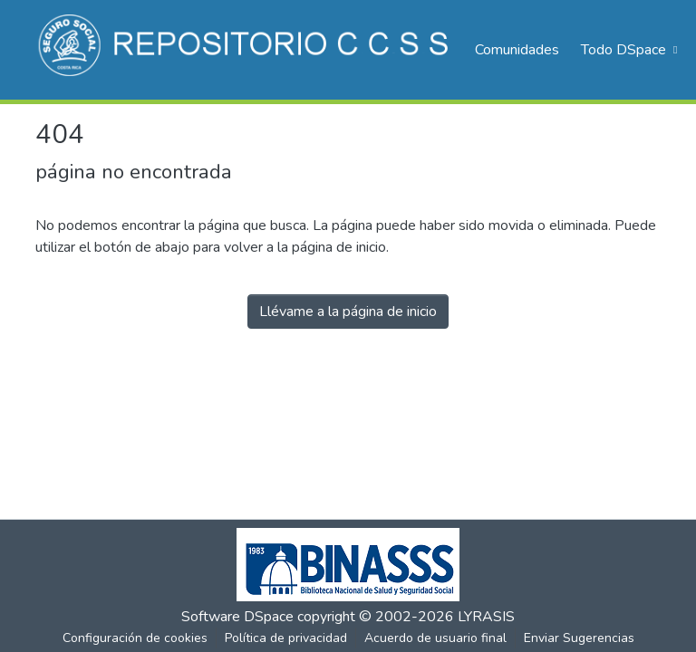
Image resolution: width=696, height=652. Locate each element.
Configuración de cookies (135, 638)
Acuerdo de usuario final (435, 638)
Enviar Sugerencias (579, 638)
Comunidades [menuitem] (517, 50)
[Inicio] (246, 50)
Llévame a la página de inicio (348, 311)
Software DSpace (237, 617)
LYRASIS (486, 617)
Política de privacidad (286, 638)
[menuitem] (627, 50)
